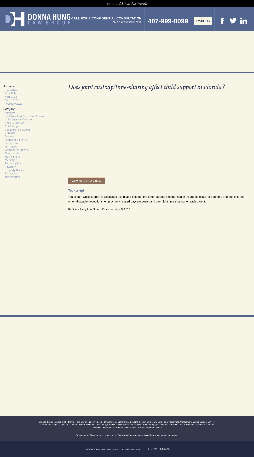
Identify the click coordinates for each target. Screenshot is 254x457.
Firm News (11, 146)
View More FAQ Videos (86, 180)
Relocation (11, 173)
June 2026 (11, 90)
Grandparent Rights (17, 150)
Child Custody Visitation (19, 119)
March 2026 (12, 100)
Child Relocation (14, 123)
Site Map (152, 449)
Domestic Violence (16, 140)
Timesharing (12, 177)
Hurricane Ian (13, 156)
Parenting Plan (14, 163)
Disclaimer (165, 449)
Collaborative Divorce (18, 129)
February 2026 (13, 103)
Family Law (11, 143)
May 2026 (11, 93)
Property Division (15, 170)
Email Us (203, 21)
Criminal (10, 133)
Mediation (11, 160)
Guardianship (13, 153)
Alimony (10, 113)
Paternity (10, 166)
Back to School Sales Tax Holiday (24, 116)
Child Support (13, 126)
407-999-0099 (168, 21)
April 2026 (11, 97)
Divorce (9, 136)
